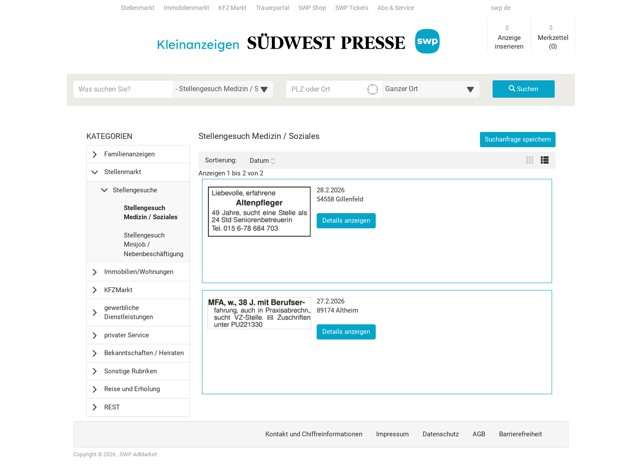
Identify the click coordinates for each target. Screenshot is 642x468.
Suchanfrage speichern (518, 139)
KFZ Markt (232, 8)
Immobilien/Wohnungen (138, 272)
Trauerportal (272, 8)
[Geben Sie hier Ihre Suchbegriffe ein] (123, 89)
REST (112, 407)
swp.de (500, 8)
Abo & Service (395, 8)
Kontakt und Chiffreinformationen (313, 434)
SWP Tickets (351, 8)
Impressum (392, 434)
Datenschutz (441, 434)
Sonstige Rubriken (130, 371)
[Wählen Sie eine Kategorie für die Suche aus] (223, 89)
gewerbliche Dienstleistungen (128, 312)
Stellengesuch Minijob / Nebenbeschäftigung (153, 247)
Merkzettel (553, 37)
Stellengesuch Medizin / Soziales (150, 215)
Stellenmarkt (138, 8)
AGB (479, 434)
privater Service (126, 335)
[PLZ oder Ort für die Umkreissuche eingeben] (334, 89)
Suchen (523, 89)
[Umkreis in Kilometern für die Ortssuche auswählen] (431, 89)
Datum (262, 160)
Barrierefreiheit (520, 434)
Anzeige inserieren (509, 37)
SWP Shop (312, 8)
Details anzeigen (349, 220)
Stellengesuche (135, 190)
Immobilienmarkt (186, 8)
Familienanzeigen (129, 154)
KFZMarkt (118, 290)
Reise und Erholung (132, 389)
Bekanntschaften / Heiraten (144, 353)
